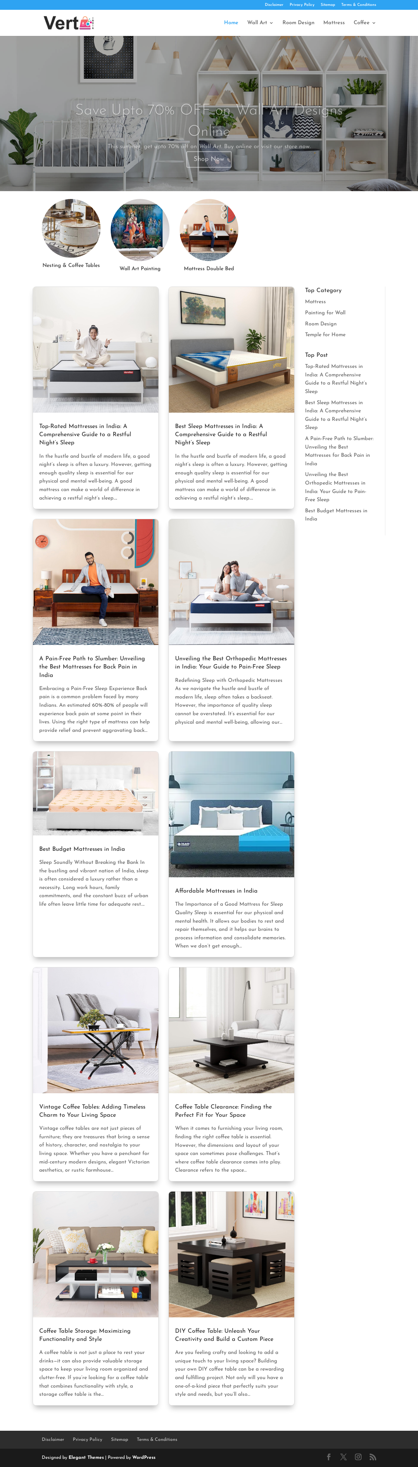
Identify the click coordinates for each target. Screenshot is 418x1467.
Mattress (334, 23)
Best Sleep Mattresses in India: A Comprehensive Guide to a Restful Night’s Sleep (221, 434)
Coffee (362, 23)
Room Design (298, 23)
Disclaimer (274, 5)
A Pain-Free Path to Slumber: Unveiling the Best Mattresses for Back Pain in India (92, 667)
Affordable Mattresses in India (216, 891)
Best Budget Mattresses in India (82, 849)
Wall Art (257, 23)
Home (231, 23)
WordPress (143, 1457)
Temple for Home (325, 335)
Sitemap (328, 5)
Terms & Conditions (358, 5)
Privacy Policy (302, 5)
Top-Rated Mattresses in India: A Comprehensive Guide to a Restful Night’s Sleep (85, 434)
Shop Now (209, 168)
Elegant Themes (86, 1457)
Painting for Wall (325, 313)
